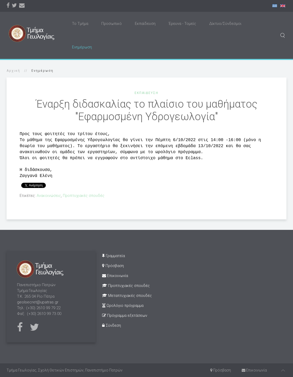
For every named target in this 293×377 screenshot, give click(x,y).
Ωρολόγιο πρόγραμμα (122, 305)
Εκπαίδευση (145, 23)
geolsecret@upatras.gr (37, 302)
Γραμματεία (113, 255)
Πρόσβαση (113, 265)
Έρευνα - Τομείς (182, 23)
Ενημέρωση (82, 47)
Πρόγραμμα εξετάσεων (124, 315)
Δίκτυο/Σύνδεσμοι (225, 23)
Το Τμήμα (80, 23)
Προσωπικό (111, 23)
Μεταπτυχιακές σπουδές (127, 295)
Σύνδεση (111, 325)
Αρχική (13, 71)
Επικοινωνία (115, 275)
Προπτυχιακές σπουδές (83, 195)
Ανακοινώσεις (49, 195)
